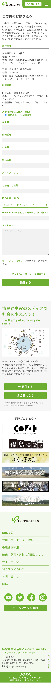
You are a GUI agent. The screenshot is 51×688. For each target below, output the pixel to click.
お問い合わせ (10, 582)
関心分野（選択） (11, 198)
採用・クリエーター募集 (17, 545)
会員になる (25, 401)
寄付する (33, 4)
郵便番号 (6, 134)
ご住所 (5, 147)
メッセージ (7, 225)
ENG (5, 589)
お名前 (5, 121)
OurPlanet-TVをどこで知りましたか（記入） (25, 212)
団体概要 (7, 538)
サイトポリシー (12, 567)
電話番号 (6, 160)
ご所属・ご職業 (10, 185)
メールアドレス (10, 172)
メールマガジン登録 (25, 613)
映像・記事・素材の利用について (23, 560)
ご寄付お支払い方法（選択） (16, 112)
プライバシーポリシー (13, 266)
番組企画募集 (10, 553)
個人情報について (13, 574)
